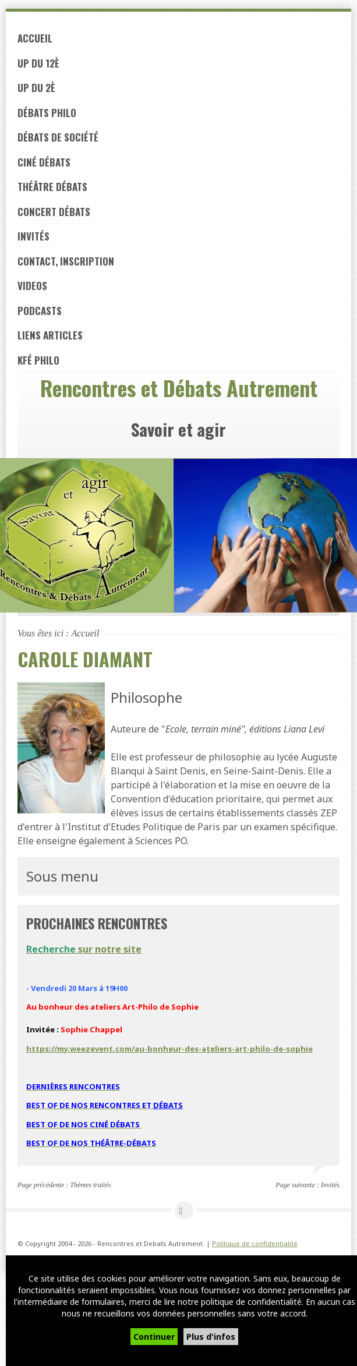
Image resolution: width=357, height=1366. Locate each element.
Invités (33, 236)
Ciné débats (43, 162)
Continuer (154, 1336)
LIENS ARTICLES (50, 335)
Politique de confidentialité (255, 1243)
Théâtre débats (52, 186)
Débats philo (46, 112)
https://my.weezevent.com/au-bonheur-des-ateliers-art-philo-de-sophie (169, 1048)
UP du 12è (38, 63)
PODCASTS (39, 310)
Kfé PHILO (38, 360)
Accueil (34, 38)
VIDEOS (32, 285)
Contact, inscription (65, 261)
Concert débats (53, 211)
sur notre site (84, 949)
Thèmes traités (90, 1185)
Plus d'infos (210, 1336)
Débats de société (57, 137)
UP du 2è (36, 87)
